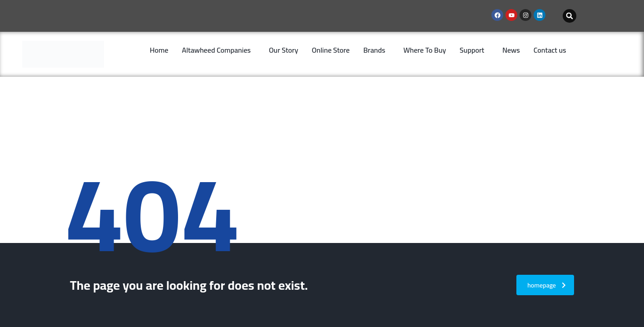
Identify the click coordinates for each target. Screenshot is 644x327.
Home (159, 50)
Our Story (283, 50)
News (511, 50)
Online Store (331, 50)
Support (472, 50)
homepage (546, 285)
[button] (569, 16)
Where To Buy (424, 50)
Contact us (550, 50)
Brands (374, 50)
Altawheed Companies (216, 50)
